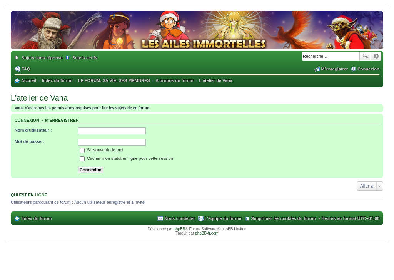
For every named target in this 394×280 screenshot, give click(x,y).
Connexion (27, 120)
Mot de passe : (29, 141)
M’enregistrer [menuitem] (334, 69)
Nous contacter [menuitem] (179, 218)
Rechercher (365, 56)
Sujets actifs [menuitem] (84, 57)
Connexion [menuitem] (368, 69)
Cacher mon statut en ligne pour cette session (126, 158)
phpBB (179, 229)
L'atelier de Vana (39, 98)
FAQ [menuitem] (26, 69)
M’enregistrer (62, 120)
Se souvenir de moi (101, 150)
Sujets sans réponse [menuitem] (42, 57)
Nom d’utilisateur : (33, 130)
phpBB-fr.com (207, 233)
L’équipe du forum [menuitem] (223, 218)
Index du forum (36, 218)
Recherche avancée (376, 56)
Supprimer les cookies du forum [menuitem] (283, 218)
